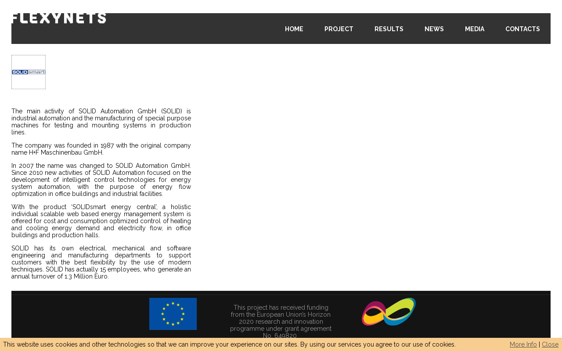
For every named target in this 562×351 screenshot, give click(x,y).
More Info (523, 344)
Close (550, 344)
